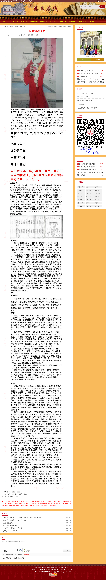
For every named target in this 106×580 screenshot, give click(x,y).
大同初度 (82, 175)
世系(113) (80, 206)
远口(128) (80, 203)
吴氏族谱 (43, 22)
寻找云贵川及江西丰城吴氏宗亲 (90, 167)
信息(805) (97, 187)
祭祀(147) (80, 199)
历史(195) (97, 193)
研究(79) (97, 206)
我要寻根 (82, 22)
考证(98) (88, 206)
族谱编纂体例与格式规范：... (89, 169)
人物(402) (88, 190)
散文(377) (97, 190)
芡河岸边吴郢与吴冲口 (87, 164)
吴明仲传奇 (83, 76)
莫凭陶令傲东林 (13, 496)
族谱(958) (88, 187)
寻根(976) (80, 187)
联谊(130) (97, 199)
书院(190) (80, 196)
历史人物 (22, 27)
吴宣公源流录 (8, 523)
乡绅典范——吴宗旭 (10, 531)
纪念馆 (92, 22)
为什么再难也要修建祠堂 (84, 97)
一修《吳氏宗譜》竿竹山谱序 (89, 172)
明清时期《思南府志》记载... (89, 73)
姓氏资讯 (14, 22)
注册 (99, 1)
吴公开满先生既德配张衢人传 (89, 82)
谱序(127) (88, 203)
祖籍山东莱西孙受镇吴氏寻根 (85, 100)
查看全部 (26, 554)
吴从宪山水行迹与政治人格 (12, 528)
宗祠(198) (88, 193)
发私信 (97, 59)
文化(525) (80, 190)
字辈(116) (97, 203)
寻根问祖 (73, 22)
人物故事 (53, 22)
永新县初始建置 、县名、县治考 (14, 520)
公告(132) (88, 199)
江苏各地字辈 (80, 104)
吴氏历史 (24, 22)
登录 (104, 1)
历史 (14, 492)
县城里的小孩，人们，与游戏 (85, 93)
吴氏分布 (34, 22)
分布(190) (88, 196)
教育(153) (97, 196)
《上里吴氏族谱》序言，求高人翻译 (87, 108)
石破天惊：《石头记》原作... (89, 79)
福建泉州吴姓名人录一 (87, 71)
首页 (5, 22)
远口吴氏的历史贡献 (10, 525)
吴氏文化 (63, 22)
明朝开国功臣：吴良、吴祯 (17, 494)
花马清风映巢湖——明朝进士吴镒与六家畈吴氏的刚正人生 (24, 517)
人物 (18, 492)
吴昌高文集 (91, 55)
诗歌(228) (80, 193)
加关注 (84, 59)
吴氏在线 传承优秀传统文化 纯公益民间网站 (16, 1)
